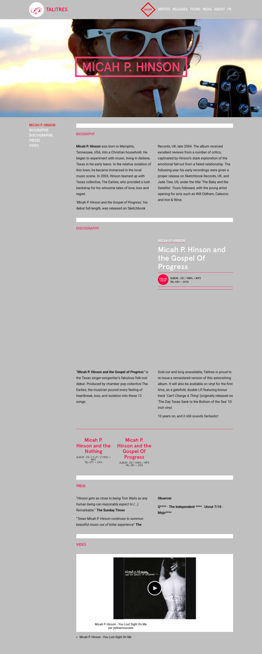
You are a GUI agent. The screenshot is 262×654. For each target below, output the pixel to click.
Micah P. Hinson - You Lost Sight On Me (121, 624)
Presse (34, 140)
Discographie (41, 135)
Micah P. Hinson (171, 241)
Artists (164, 9)
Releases (180, 9)
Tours (195, 9)
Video (34, 145)
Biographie (38, 130)
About (219, 9)
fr (229, 9)
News (207, 9)
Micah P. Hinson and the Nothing (93, 445)
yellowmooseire (123, 628)
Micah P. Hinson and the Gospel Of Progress (134, 448)
